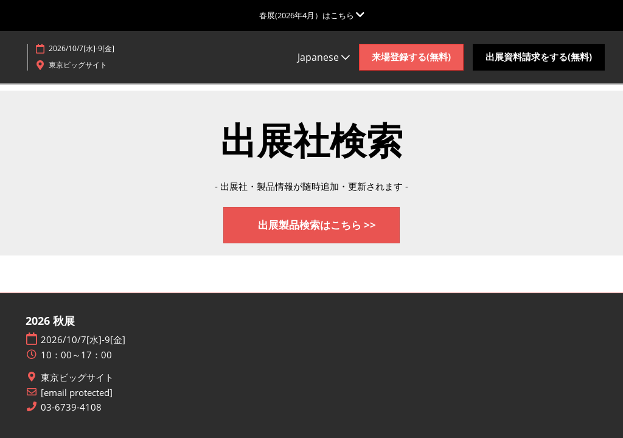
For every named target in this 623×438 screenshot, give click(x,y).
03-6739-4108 (71, 407)
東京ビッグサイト (77, 377)
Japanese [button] (324, 57)
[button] (411, 57)
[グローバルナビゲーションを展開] (311, 15)
